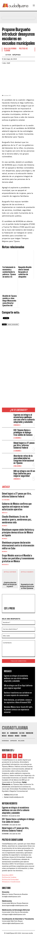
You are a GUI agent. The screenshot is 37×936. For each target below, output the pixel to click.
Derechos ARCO (7, 875)
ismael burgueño (13, 324)
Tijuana (7, 50)
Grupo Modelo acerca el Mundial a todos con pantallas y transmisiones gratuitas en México (18, 558)
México (4, 512)
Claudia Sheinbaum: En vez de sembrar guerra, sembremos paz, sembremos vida (17, 519)
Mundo (4, 525)
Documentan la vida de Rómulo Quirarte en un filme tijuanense (27, 586)
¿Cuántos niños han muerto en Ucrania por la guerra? (10, 584)
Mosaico (17, 425)
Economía (17, 438)
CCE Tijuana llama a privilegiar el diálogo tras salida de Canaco (23, 432)
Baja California (10, 48)
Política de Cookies (9, 877)
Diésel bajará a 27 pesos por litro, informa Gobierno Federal (24, 445)
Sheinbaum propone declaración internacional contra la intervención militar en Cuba (18, 545)
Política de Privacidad (10, 879)
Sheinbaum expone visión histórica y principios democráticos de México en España (18, 532)
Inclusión (17, 466)
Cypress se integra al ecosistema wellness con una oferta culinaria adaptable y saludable (24, 418)
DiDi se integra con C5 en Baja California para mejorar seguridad (24, 473)
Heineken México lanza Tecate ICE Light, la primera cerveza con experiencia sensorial (18, 709)
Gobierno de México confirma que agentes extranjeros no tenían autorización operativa (17, 506)
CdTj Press (16, 55)
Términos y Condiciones (11, 882)
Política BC (23, 48)
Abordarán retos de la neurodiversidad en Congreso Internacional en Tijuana (24, 459)
